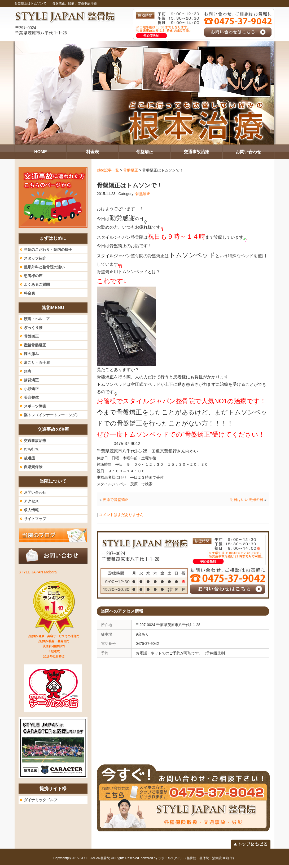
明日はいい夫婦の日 (246, 499)
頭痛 (27, 371)
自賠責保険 (33, 467)
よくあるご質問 (37, 284)
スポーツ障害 (35, 406)
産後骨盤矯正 (35, 345)
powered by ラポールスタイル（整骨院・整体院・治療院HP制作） (188, 858)
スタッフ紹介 (35, 258)
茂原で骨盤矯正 (116, 499)
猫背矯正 (31, 380)
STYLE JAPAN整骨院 (95, 858)
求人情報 (31, 510)
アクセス (31, 501)
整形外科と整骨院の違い (44, 267)
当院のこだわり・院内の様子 (48, 249)
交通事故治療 (35, 440)
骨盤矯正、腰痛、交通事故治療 (74, 3)
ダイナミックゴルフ (40, 800)
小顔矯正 (31, 389)
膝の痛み (31, 354)
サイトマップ (35, 519)
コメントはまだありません (121, 515)
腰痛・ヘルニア (37, 319)
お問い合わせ (35, 492)
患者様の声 (33, 276)
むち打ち (31, 449)
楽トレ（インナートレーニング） (52, 415)
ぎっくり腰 (33, 327)
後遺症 (29, 458)
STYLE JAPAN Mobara (38, 572)
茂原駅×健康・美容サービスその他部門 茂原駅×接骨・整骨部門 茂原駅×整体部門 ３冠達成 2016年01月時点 (53, 646)
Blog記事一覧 (108, 170)
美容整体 (31, 397)
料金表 (29, 293)
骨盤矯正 (130, 170)
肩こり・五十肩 (37, 362)
